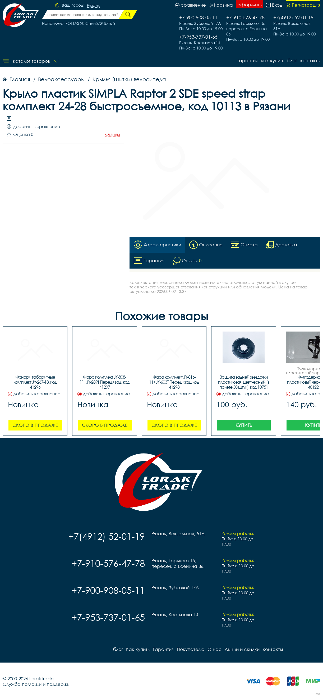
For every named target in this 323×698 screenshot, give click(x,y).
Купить (244, 425)
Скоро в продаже (35, 425)
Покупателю (190, 649)
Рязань (93, 5)
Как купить (272, 60)
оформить (249, 4)
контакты (310, 60)
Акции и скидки (242, 649)
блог (292, 60)
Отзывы (112, 134)
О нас (214, 649)
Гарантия (247, 60)
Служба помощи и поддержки (37, 684)
